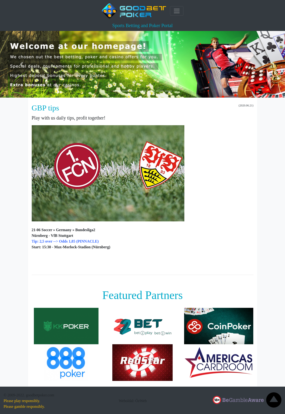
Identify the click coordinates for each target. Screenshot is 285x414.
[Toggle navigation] (176, 11)
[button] (21, 64)
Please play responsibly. (22, 401)
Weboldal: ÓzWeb (133, 401)
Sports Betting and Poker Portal (142, 25)
